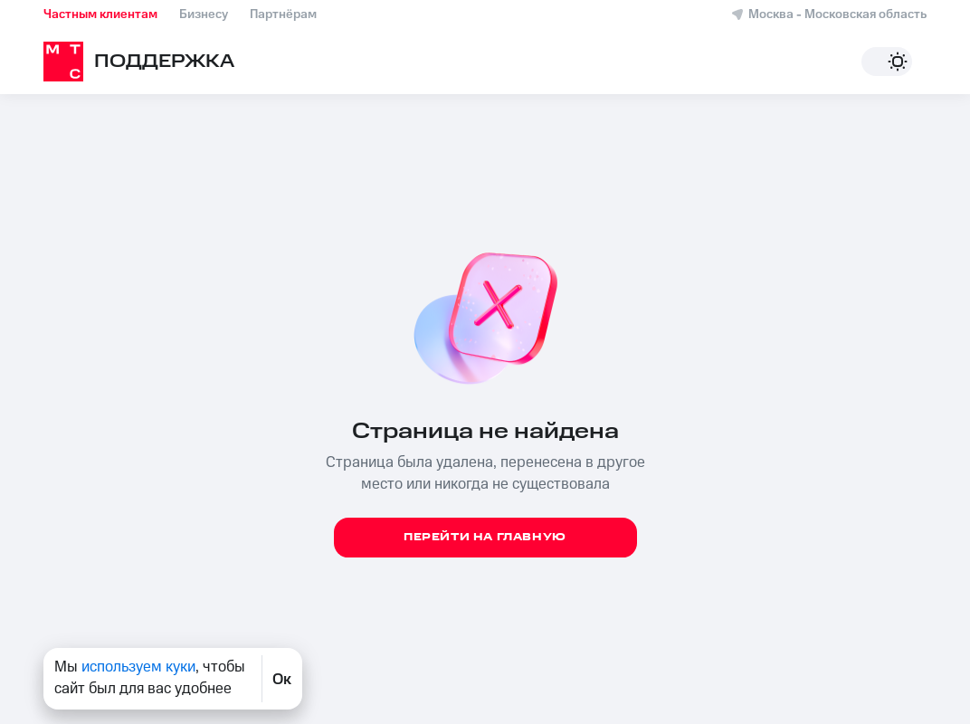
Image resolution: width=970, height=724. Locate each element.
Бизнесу (203, 14)
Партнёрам (283, 14)
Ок (281, 679)
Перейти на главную (485, 537)
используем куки (138, 667)
